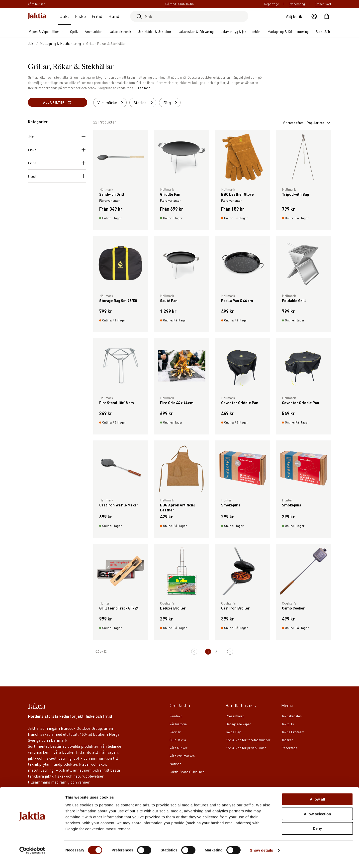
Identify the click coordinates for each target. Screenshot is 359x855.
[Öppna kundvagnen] (326, 16)
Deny (317, 823)
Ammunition (93, 31)
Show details (261, 845)
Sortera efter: (307, 122)
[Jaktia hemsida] (37, 16)
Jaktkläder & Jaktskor (155, 31)
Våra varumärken (182, 755)
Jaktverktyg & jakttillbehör (240, 31)
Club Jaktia (178, 739)
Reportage (271, 4)
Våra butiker (178, 747)
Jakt (64, 16)
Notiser (175, 763)
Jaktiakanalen (291, 716)
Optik (74, 31)
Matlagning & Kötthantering (288, 31)
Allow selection (317, 809)
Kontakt (176, 716)
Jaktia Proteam (292, 732)
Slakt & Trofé (326, 31)
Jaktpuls (287, 724)
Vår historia (178, 724)
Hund (113, 16)
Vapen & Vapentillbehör (46, 31)
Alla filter (57, 102)
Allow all (317, 794)
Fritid (97, 16)
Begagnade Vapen (238, 724)
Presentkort (323, 4)
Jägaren (287, 739)
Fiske (80, 16)
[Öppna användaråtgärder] (314, 16)
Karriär (175, 732)
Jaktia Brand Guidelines (187, 771)
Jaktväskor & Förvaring (196, 31)
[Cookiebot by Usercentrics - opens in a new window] (32, 845)
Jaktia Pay (233, 732)
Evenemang (297, 4)
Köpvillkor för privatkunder (245, 747)
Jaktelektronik (120, 31)
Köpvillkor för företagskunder (247, 739)
